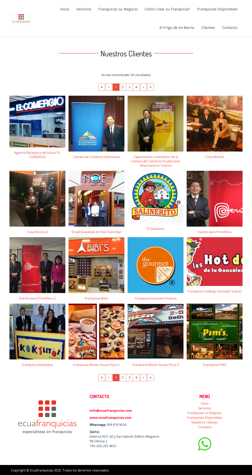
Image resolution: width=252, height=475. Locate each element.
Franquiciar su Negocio (205, 413)
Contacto (204, 427)
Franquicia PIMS (214, 365)
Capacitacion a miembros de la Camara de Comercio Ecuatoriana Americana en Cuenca (155, 161)
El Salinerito (155, 229)
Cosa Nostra (214, 157)
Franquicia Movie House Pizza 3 (155, 365)
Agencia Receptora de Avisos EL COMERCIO (37, 155)
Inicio (205, 403)
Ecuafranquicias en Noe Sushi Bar (96, 232)
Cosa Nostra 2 (37, 232)
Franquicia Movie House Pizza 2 (96, 365)
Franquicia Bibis (96, 298)
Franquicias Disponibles (204, 417)
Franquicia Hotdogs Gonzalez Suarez (215, 291)
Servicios (204, 408)
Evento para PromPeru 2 (37, 298)
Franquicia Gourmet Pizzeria (155, 298)
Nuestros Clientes (204, 422)
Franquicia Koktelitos (37, 365)
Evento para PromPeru (215, 232)
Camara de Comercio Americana (96, 157)
